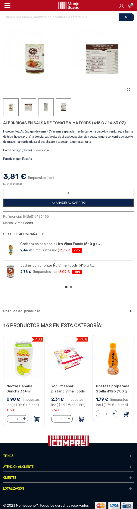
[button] (66, 287)
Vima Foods (24, 223)
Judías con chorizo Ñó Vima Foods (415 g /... (57, 265)
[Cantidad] (68, 193)
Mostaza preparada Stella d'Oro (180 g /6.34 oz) (112, 391)
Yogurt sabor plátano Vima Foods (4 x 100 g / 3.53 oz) (68, 391)
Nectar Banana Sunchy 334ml (19, 388)
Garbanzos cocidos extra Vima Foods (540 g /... (60, 244)
